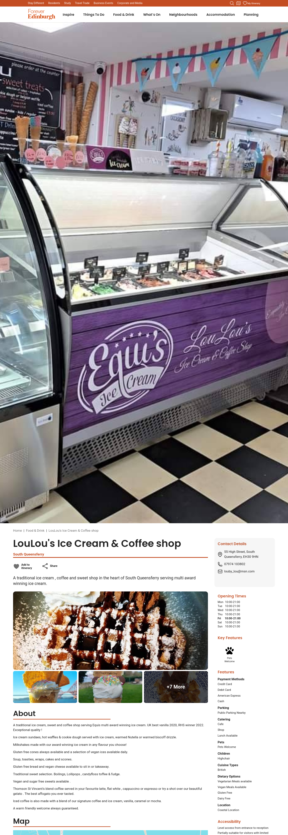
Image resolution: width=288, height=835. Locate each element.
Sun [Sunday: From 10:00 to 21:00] (220, 626)
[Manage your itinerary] (251, 3)
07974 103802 (234, 564)
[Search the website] (231, 3)
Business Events (103, 3)
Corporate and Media (129, 3)
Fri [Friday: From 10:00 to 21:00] (219, 618)
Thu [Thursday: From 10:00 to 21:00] (220, 614)
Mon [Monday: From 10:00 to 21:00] (221, 602)
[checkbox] (22, 566)
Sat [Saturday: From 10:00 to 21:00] (220, 622)
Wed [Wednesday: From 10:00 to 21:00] (220, 610)
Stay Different (36, 3)
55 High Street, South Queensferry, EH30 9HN (241, 554)
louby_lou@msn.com (239, 571)
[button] (49, 566)
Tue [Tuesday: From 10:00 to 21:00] (220, 606)
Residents (54, 3)
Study (67, 3)
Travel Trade (82, 3)
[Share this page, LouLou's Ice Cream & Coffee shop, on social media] (49, 566)
